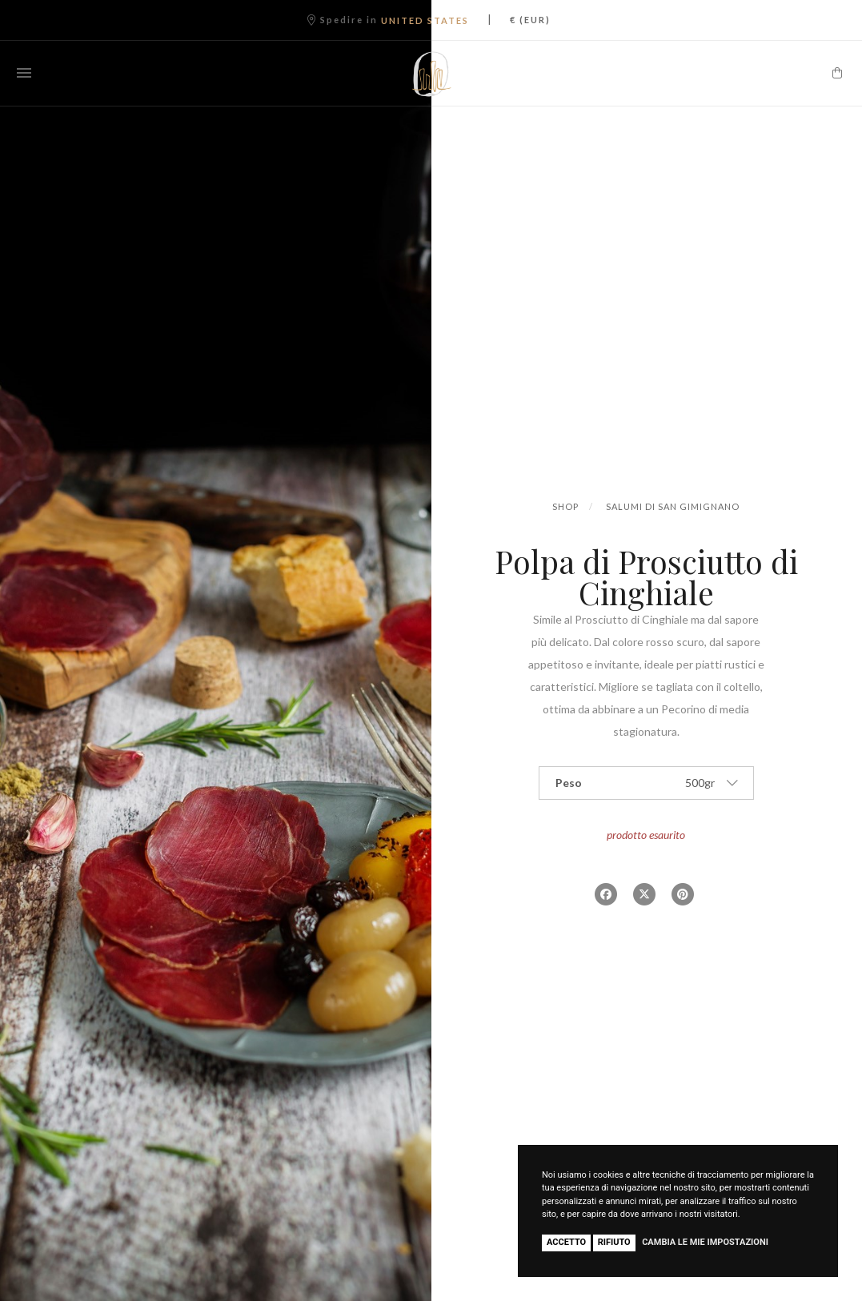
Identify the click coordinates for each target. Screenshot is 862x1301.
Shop (565, 506)
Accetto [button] (566, 1242)
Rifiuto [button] (614, 1242)
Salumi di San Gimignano (673, 506)
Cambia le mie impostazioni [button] (705, 1242)
